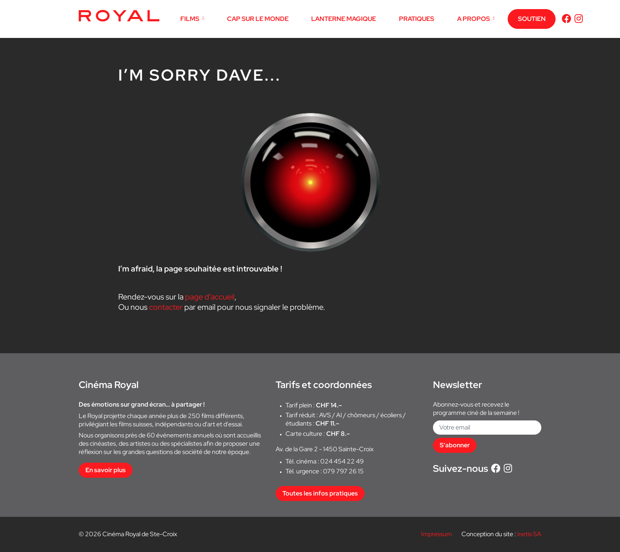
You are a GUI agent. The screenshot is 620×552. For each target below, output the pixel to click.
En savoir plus (105, 470)
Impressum (436, 534)
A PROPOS (473, 19)
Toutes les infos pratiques (320, 493)
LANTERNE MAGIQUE (343, 19)
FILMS (189, 19)
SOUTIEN (532, 19)
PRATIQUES (416, 19)
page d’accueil (209, 297)
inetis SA (529, 534)
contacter (166, 307)
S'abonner (455, 445)
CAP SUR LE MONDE (258, 19)
